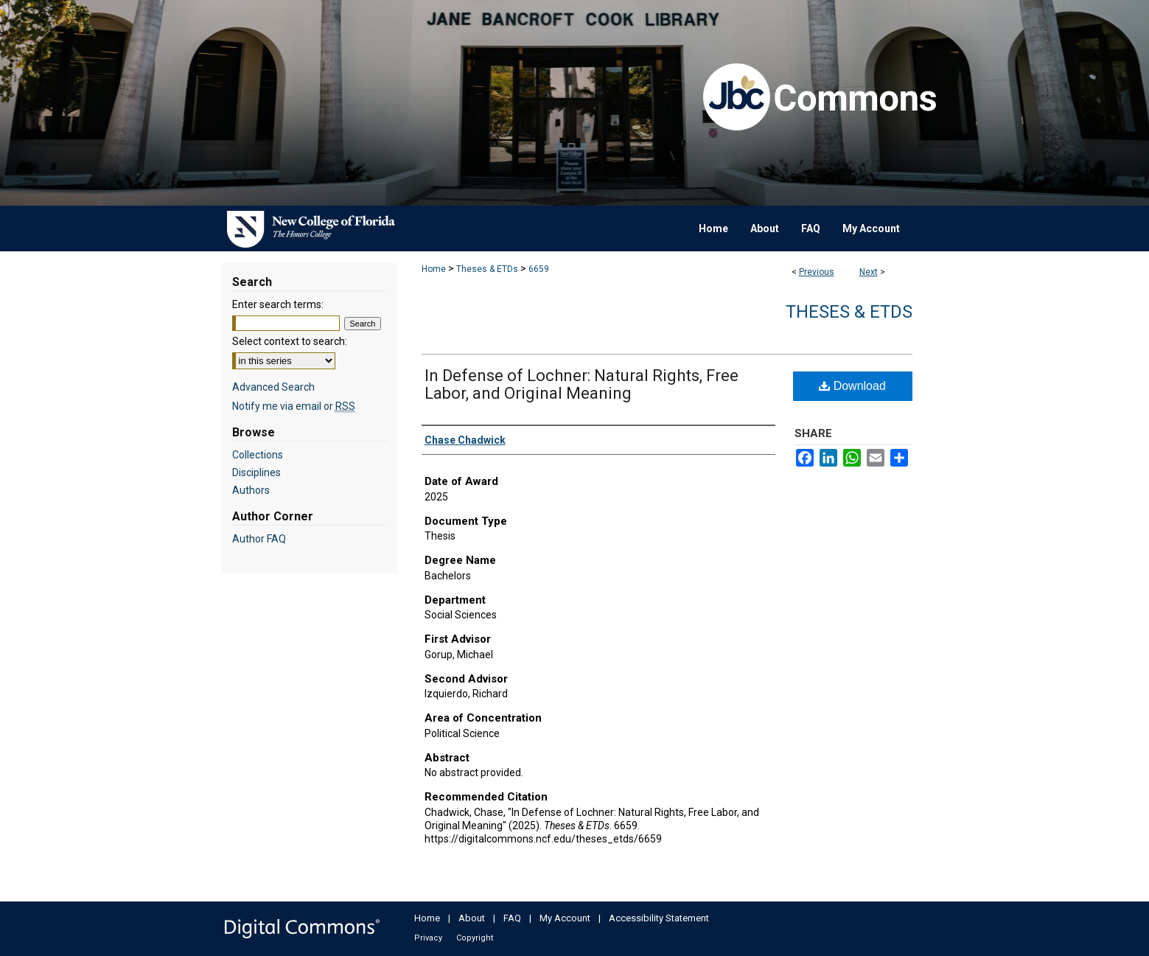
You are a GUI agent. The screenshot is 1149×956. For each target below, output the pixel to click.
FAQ (512, 918)
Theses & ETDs (487, 269)
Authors (251, 490)
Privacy (428, 938)
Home (434, 269)
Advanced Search (273, 387)
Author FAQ (259, 539)
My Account (564, 918)
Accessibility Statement (659, 918)
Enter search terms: (278, 304)
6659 (538, 269)
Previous (816, 272)
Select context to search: (289, 341)
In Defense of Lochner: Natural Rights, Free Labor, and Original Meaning (581, 384)
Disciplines (256, 472)
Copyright (474, 938)
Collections (257, 455)
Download (852, 386)
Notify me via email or (293, 406)
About (471, 918)
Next (868, 272)
